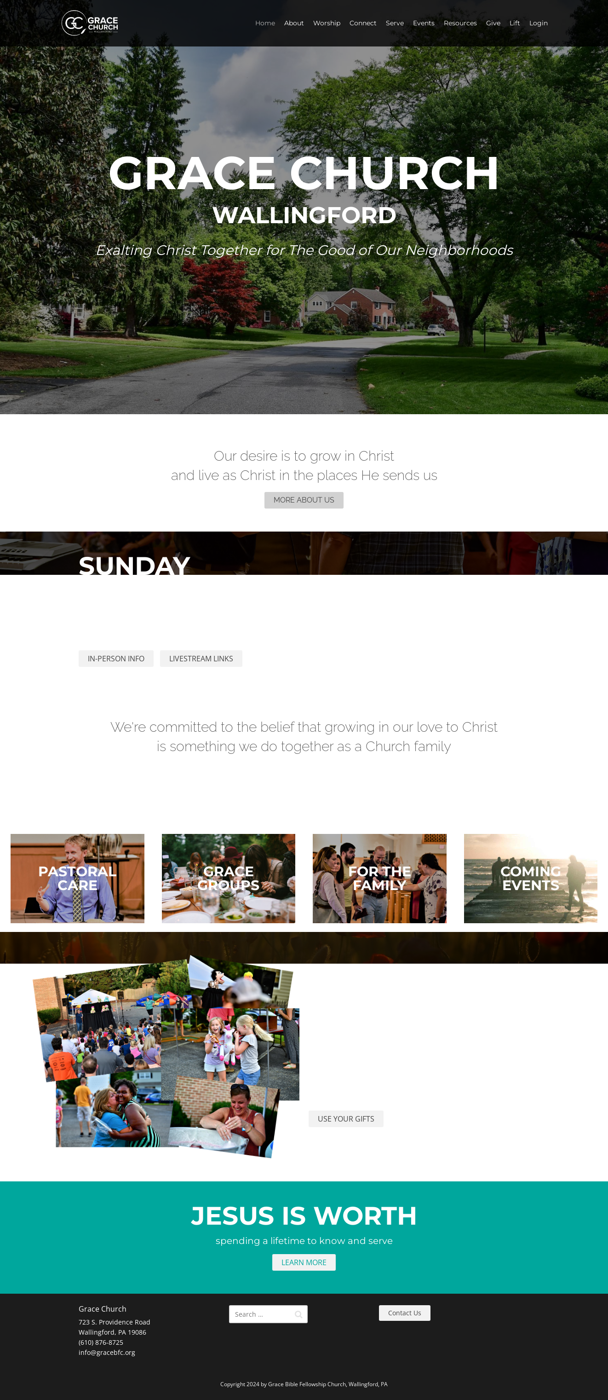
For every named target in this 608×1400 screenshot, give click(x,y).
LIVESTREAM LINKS (201, 659)
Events (424, 23)
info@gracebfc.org (107, 1352)
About (294, 23)
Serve (395, 23)
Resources (460, 23)
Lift (515, 23)
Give (493, 23)
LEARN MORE (304, 1262)
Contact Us (404, 1312)
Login (538, 23)
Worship (326, 23)
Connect (363, 23)
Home (265, 23)
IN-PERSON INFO (116, 659)
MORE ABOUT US (304, 500)
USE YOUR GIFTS (346, 1119)
